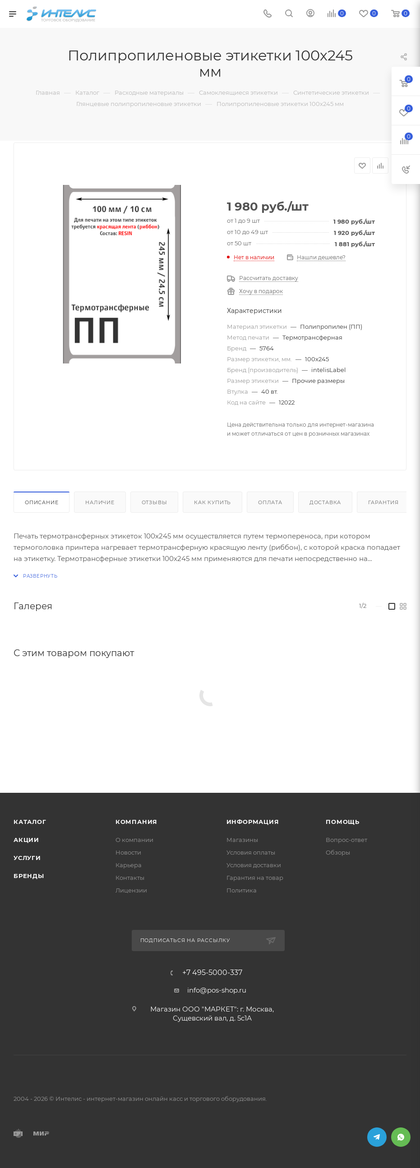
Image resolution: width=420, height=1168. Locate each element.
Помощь (343, 821)
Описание (41, 502)
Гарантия (383, 502)
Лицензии (131, 890)
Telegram (377, 1137)
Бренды (29, 875)
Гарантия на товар (254, 877)
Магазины (242, 839)
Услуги (27, 857)
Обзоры (338, 852)
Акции (26, 839)
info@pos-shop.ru (216, 990)
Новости (128, 852)
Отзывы (154, 502)
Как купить (212, 502)
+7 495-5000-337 (212, 972)
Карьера (128, 865)
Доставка (325, 502)
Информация (252, 821)
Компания (136, 821)
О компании (134, 839)
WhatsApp (401, 1137)
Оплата (270, 502)
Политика (241, 890)
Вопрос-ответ (346, 839)
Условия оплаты (250, 852)
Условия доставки (253, 865)
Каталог (30, 821)
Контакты (129, 877)
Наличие (100, 502)
